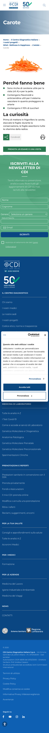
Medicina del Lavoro (12, 584)
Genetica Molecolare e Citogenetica (20, 431)
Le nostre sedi (9, 314)
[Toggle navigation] (4, 5)
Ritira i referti (8, 507)
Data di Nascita (8, 218)
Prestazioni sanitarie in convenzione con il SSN (23, 476)
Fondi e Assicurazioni (13, 489)
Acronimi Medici (10, 544)
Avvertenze (8, 699)
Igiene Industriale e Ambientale (18, 590)
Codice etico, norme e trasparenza (19, 326)
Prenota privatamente (13, 483)
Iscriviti (24, 234)
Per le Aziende (10, 575)
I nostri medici (9, 308)
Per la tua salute (12, 523)
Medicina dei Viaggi (12, 596)
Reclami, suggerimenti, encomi (18, 513)
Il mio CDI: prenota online (15, 495)
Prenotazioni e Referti (15, 466)
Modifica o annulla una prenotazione (21, 501)
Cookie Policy (9, 683)
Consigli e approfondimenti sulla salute (22, 532)
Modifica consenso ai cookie (16, 689)
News (5, 606)
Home (6, 40)
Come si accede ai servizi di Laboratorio (22, 425)
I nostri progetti (10, 42)
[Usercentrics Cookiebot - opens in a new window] (29, 335)
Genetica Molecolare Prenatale (18, 443)
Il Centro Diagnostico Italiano (24, 40)
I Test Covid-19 (9, 419)
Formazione (8, 564)
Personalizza (35, 379)
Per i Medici (8, 555)
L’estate (35, 45)
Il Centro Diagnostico (15, 293)
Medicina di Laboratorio (16, 404)
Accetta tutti (24, 387)
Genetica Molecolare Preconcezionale (21, 449)
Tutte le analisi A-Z (11, 413)
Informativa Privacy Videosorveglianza (21, 694)
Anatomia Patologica (13, 437)
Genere (4, 214)
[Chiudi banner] (45, 335)
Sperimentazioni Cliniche (15, 455)
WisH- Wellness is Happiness (16, 45)
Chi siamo (7, 302)
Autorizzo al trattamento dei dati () (21, 243)
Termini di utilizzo (11, 673)
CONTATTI (7, 615)
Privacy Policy (9, 678)
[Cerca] (44, 5)
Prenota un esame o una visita (24, 149)
